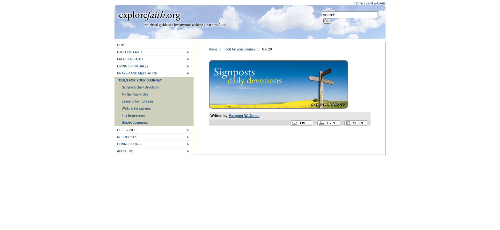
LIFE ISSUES (126, 130)
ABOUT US (125, 151)
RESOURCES (127, 137)
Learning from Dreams (137, 101)
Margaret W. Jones (244, 116)
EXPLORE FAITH (129, 52)
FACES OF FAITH (130, 59)
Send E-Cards (375, 3)
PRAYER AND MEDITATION (137, 73)
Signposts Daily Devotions (140, 87)
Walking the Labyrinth (137, 108)
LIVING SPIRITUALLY (133, 66)
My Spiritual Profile (135, 94)
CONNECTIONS (129, 144)
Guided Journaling (135, 122)
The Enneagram (133, 115)
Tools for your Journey (239, 49)
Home (359, 3)
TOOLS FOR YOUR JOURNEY (139, 80)
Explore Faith (149, 15)
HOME (122, 45)
